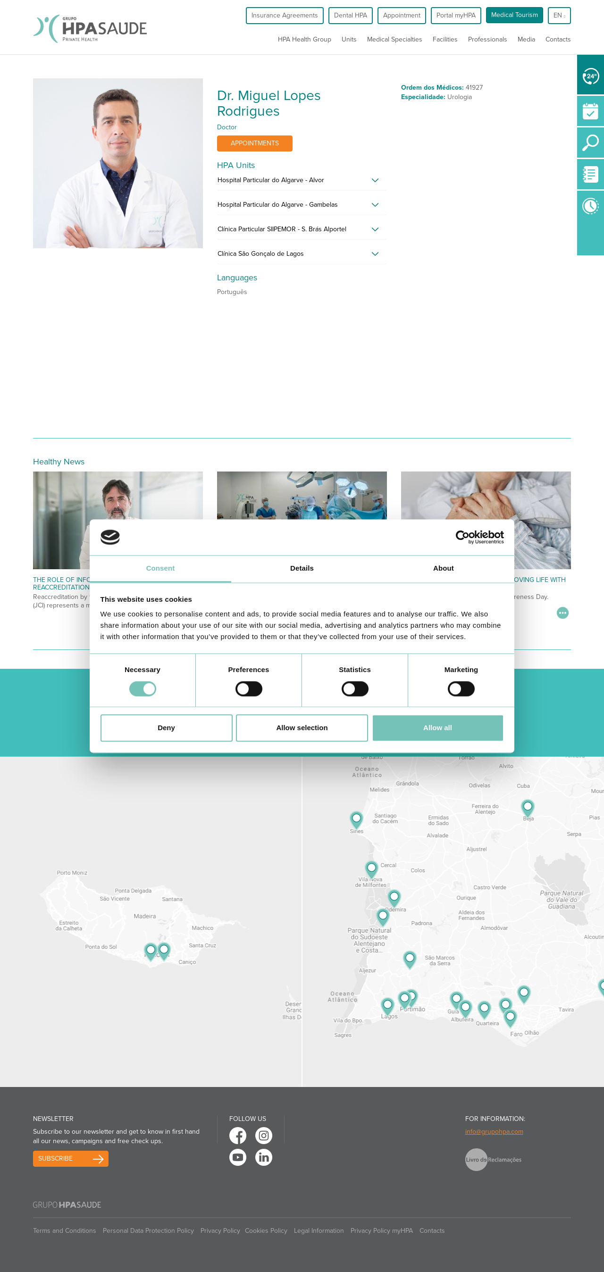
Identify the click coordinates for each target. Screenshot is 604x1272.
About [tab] (443, 568)
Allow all (437, 728)
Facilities (445, 39)
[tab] (302, 183)
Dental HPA (350, 15)
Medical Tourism (514, 15)
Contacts (558, 39)
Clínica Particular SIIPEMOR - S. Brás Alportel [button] (282, 229)
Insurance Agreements (285, 15)
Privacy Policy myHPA (382, 1231)
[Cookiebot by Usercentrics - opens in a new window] (462, 537)
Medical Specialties (394, 39)
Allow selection (301, 728)
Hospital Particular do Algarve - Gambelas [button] (278, 205)
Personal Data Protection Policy (148, 1231)
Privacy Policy (220, 1231)
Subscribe (55, 1158)
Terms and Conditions (64, 1231)
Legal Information (319, 1231)
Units (349, 39)
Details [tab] (302, 568)
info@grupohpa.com (494, 1132)
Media (526, 39)
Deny (166, 728)
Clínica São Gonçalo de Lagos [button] (261, 254)
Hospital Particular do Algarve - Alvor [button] (271, 180)
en (559, 15)
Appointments (255, 143)
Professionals (487, 39)
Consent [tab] (160, 568)
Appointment (401, 15)
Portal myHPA (456, 15)
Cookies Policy (266, 1231)
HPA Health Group (304, 39)
